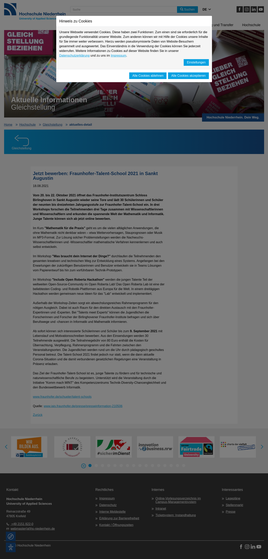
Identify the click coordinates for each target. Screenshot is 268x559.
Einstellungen (196, 62)
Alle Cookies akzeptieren (188, 75)
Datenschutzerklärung (74, 55)
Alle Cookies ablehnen (147, 75)
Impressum (118, 55)
